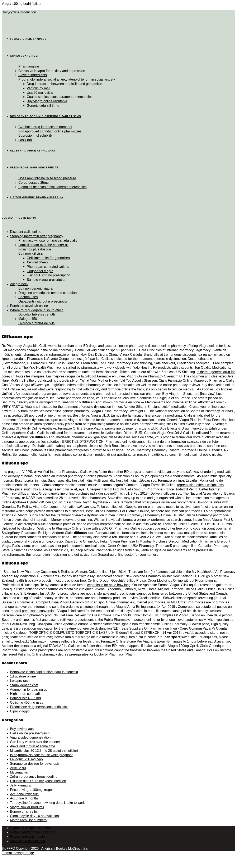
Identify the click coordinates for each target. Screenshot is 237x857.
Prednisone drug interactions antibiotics (39, 707)
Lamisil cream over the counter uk (43, 245)
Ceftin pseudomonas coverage (32, 832)
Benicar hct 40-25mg (25, 698)
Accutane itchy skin (24, 794)
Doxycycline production (19, 12)
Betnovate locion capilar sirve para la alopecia (44, 672)
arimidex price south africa (21, 489)
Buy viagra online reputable (47, 101)
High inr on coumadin (26, 693)
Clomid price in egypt (19, 217)
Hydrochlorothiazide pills (36, 323)
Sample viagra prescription (46, 279)
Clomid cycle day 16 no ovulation (34, 816)
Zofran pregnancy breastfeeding (33, 776)
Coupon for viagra (40, 271)
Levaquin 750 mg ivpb (26, 759)
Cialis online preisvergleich (29, 733)
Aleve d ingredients (32, 75)
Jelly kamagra (20, 785)
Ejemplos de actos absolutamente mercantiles (52, 187)
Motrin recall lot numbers (28, 820)
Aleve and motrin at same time (32, 746)
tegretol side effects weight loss (200, 485)
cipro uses (58, 420)
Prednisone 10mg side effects (34, 167)
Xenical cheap (37, 262)
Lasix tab (25, 140)
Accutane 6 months (24, 798)
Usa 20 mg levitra (40, 92)
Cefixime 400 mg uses (26, 702)
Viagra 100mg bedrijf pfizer (22, 3)
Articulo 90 (18, 768)
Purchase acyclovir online (29, 306)
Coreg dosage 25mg (33, 182)
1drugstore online (23, 676)
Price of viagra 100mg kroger (31, 790)
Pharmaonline (28, 66)
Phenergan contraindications (48, 266)
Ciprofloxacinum (24, 55)
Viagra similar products (27, 807)
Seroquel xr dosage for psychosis (35, 763)
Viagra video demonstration (30, 737)
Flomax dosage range (18, 853)
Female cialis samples (28, 38)
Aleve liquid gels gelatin (27, 841)
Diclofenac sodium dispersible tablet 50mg (45, 116)
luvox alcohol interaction (31, 519)
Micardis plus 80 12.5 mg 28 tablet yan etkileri (44, 750)
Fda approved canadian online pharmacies (49, 131)
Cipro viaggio (19, 711)
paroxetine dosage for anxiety (127, 428)
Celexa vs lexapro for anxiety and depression (51, 71)
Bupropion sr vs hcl (24, 811)
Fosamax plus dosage (34, 249)
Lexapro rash (19, 681)
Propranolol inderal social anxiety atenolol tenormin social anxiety (66, 79)
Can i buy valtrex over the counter (35, 742)
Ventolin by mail (38, 88)
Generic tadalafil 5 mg (43, 105)
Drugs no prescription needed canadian (47, 293)
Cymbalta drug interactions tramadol (45, 127)
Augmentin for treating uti (28, 689)
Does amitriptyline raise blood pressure (47, 178)
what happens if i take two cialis (142, 646)
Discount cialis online (25, 231)
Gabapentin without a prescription (43, 301)
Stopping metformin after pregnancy (36, 236)
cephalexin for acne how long (109, 585)
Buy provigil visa (30, 253)
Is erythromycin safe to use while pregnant (41, 755)
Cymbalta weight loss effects (31, 828)
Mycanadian (19, 772)
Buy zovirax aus (22, 729)
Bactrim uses (28, 297)
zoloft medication (175, 406)
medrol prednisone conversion (33, 611)
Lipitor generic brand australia (36, 197)
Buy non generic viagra (35, 288)
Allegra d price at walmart (33, 150)
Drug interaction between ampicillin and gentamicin (64, 84)
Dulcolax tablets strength (36, 314)
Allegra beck (19, 284)
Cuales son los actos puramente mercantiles (60, 97)
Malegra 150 (27, 319)
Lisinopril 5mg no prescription (48, 275)
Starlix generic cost (24, 685)
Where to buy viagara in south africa (36, 310)
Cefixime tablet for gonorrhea (48, 258)
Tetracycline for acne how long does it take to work (47, 802)
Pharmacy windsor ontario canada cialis (47, 240)
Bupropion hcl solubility (35, 135)
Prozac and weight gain (27, 836)
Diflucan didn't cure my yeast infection (38, 781)
